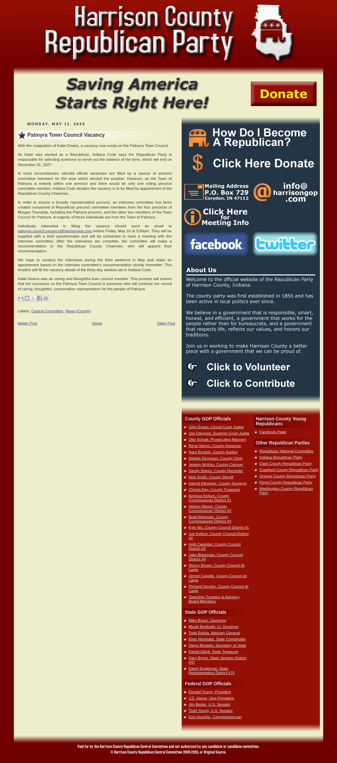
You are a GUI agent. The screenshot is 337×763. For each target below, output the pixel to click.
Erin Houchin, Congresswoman (215, 717)
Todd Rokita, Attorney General (214, 633)
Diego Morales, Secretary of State (217, 645)
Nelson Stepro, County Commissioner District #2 (210, 508)
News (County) (78, 311)
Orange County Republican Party (287, 476)
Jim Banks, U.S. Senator (209, 704)
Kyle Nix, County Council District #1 (219, 527)
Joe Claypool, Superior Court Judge (219, 433)
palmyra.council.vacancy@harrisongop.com (55, 231)
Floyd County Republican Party (285, 482)
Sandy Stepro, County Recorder (216, 470)
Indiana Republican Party (280, 457)
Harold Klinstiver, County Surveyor (218, 483)
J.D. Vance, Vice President (211, 698)
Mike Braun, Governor (207, 620)
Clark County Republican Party (285, 463)
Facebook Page (272, 432)
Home (97, 323)
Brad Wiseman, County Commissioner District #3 (210, 519)
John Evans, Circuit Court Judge (216, 427)
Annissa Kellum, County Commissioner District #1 (210, 498)
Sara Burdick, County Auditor (213, 452)
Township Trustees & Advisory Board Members (214, 599)
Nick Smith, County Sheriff (211, 477)
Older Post (166, 323)
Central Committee (47, 311)
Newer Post (27, 323)
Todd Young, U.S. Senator (211, 710)
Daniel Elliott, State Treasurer (214, 651)
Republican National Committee (286, 451)
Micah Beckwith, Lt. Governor (214, 626)
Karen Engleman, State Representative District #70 (212, 670)
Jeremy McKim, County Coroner (216, 464)
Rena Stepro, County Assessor (215, 445)
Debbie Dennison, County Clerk (216, 458)
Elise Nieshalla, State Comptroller (217, 639)
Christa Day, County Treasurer (214, 489)
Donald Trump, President (210, 692)
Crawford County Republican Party (289, 469)
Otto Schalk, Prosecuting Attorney (217, 439)
